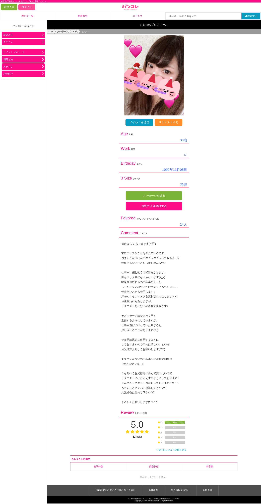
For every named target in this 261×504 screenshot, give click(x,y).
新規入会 (9, 7)
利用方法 (8, 59)
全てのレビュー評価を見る (172, 450)
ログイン (26, 7)
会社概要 (153, 490)
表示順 (209, 466)
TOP (50, 31)
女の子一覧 (27, 16)
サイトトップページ (13, 52)
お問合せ (8, 73)
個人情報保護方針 (180, 490)
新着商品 (82, 16)
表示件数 (98, 466)
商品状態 (154, 466)
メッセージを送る (154, 195)
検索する (250, 16)
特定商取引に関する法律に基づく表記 (115, 490)
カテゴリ (137, 16)
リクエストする (168, 122)
